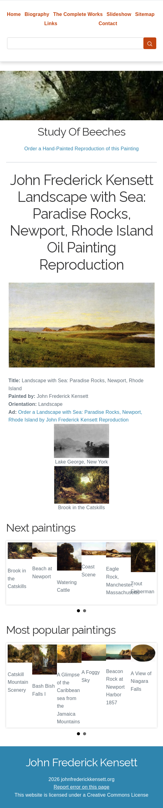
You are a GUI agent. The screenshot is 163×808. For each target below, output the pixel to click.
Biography (37, 14)
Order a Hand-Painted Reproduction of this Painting (81, 148)
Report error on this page (81, 787)
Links (51, 23)
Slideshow (119, 14)
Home (14, 14)
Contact (108, 23)
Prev (16, 573)
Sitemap (144, 14)
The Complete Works (78, 14)
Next (147, 573)
